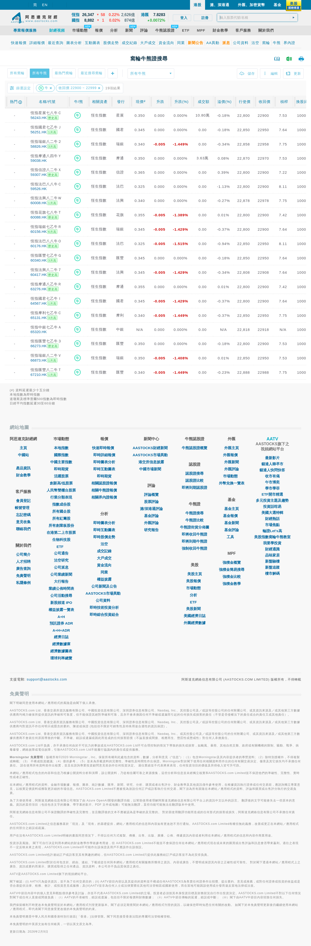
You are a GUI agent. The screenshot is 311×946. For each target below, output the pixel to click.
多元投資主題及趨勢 (272, 500)
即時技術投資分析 (104, 607)
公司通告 (61, 553)
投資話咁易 (272, 506)
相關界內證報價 (104, 497)
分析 (194, 595)
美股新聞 (194, 609)
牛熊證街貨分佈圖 (194, 527)
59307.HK (39, 175)
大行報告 (61, 581)
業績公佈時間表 (61, 588)
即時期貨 (61, 469)
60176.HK (39, 246)
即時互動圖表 (104, 469)
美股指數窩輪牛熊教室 (272, 537)
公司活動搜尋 (61, 595)
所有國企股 (61, 511)
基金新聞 (231, 523)
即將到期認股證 (194, 487)
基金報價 (231, 516)
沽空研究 (61, 560)
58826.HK (39, 146)
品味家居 (272, 555)
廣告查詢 (23, 568)
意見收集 (23, 522)
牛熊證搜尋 (194, 513)
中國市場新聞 (151, 469)
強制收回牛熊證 (194, 548)
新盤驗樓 (272, 561)
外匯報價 (231, 455)
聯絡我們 (23, 529)
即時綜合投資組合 (104, 614)
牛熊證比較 (194, 520)
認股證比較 (194, 480)
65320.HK (39, 332)
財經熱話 (272, 519)
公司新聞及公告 (104, 586)
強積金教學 (232, 584)
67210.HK (39, 375)
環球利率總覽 (61, 658)
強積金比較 (232, 576)
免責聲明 (23, 575)
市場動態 (194, 588)
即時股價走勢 (104, 537)
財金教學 (23, 475)
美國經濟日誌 (195, 616)
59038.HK (39, 160)
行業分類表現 (61, 497)
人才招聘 (23, 561)
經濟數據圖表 (61, 651)
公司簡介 (23, 554)
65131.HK (39, 318)
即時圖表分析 (104, 462)
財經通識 (272, 549)
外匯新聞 (231, 462)
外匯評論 (151, 523)
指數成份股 (61, 504)
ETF (61, 547)
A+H (61, 617)
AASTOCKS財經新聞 (151, 448)
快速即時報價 (104, 448)
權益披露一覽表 (61, 610)
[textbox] (257, 17)
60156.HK (39, 231)
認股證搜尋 (194, 473)
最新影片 (272, 458)
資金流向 (104, 565)
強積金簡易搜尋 (231, 569)
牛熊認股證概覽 (194, 448)
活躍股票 (61, 476)
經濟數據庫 (61, 644)
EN (45, 5)
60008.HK (39, 203)
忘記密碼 (23, 515)
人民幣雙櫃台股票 (61, 490)
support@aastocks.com (47, 679)
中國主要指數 (61, 462)
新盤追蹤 (272, 567)
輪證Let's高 (272, 531)
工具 (231, 537)
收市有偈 (272, 476)
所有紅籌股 (61, 518)
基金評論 (151, 516)
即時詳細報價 (104, 455)
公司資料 (104, 600)
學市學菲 (272, 488)
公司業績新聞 (61, 574)
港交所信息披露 (151, 462)
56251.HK (39, 132)
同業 (104, 572)
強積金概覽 (232, 562)
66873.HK (39, 360)
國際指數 (61, 455)
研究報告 (151, 530)
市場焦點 (272, 525)
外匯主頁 (231, 448)
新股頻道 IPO (61, 602)
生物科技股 (61, 539)
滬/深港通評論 (151, 509)
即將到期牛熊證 (194, 541)
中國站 (23, 455)
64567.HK (39, 303)
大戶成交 (104, 558)
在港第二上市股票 (61, 532)
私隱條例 (23, 583)
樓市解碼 (272, 573)
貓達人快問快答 (272, 470)
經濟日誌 (61, 637)
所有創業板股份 (61, 525)
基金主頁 (231, 509)
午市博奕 (272, 482)
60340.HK (39, 260)
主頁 (23, 448)
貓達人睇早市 (272, 464)
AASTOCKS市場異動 (104, 593)
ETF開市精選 (272, 494)
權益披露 (104, 579)
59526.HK (39, 189)
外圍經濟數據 (195, 623)
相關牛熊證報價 (104, 490)
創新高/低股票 (61, 483)
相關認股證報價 (104, 483)
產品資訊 (23, 468)
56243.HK (39, 118)
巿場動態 (231, 476)
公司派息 (61, 567)
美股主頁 (194, 574)
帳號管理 (23, 508)
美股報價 (194, 581)
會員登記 (23, 501)
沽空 (104, 544)
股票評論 (151, 502)
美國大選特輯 (272, 512)
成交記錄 (104, 551)
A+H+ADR (61, 630)
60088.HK (39, 217)
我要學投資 (272, 543)
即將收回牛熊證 (194, 534)
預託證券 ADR (61, 623)
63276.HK (39, 289)
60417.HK (39, 275)
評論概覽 (151, 494)
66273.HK (39, 346)
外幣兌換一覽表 (231, 483)
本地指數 (61, 448)
